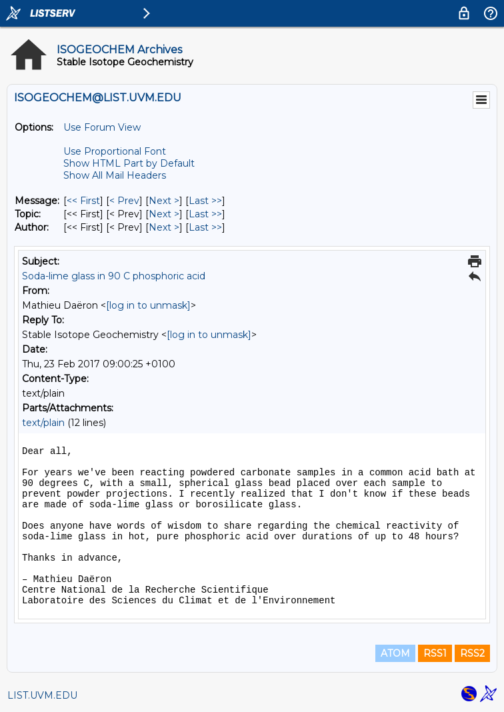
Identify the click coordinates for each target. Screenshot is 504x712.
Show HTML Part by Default (129, 163)
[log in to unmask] (148, 305)
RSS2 (472, 653)
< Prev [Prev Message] (124, 201)
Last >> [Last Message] (205, 201)
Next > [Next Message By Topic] (164, 214)
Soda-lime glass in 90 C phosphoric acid (113, 276)
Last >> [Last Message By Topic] (205, 214)
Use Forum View (102, 127)
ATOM (395, 653)
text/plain (43, 423)
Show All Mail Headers (114, 175)
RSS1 (435, 653)
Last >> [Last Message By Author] (205, 227)
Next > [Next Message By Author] (164, 227)
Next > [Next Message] (164, 201)
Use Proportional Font (114, 151)
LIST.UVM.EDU (42, 695)
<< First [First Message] (83, 201)
